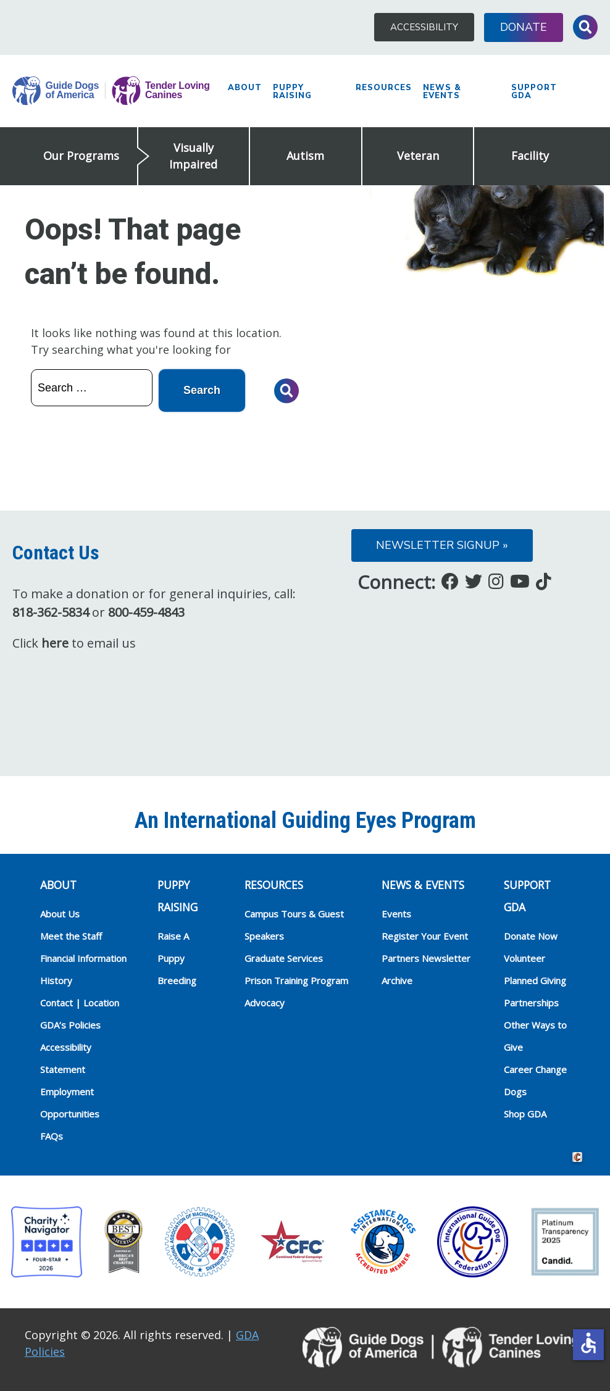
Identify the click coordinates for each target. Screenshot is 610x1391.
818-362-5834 (50, 612)
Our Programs (81, 155)
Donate (523, 27)
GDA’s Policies (70, 1025)
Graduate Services (283, 958)
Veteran (418, 155)
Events (396, 914)
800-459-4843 (146, 612)
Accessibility (424, 27)
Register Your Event (425, 936)
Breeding (176, 980)
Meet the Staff (71, 936)
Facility (530, 155)
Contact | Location (79, 1002)
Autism (305, 155)
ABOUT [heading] (58, 884)
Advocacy (264, 1002)
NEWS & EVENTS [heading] (423, 884)
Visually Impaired (193, 156)
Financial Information (83, 958)
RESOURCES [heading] (273, 884)
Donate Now (531, 936)
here (55, 643)
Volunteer (524, 958)
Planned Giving (535, 980)
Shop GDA (525, 1114)
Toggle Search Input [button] (585, 27)
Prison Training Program (296, 980)
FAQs (51, 1136)
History (56, 980)
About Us (60, 914)
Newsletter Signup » (442, 545)
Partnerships (531, 1002)
